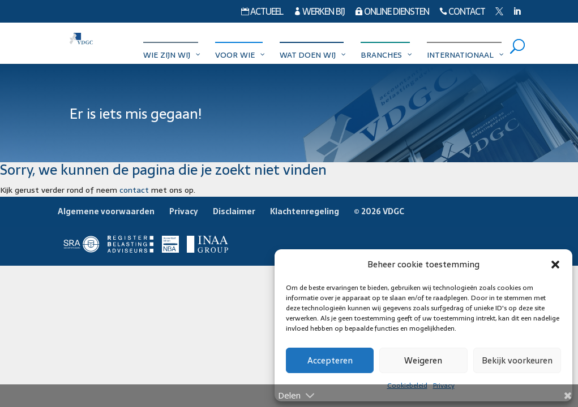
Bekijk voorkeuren (517, 360)
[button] (555, 264)
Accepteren (330, 360)
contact (134, 190)
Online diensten (392, 13)
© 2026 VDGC (379, 211)
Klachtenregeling (304, 211)
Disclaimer (234, 211)
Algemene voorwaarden (106, 211)
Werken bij (319, 13)
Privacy (183, 211)
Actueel (262, 13)
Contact (462, 13)
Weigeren (423, 360)
